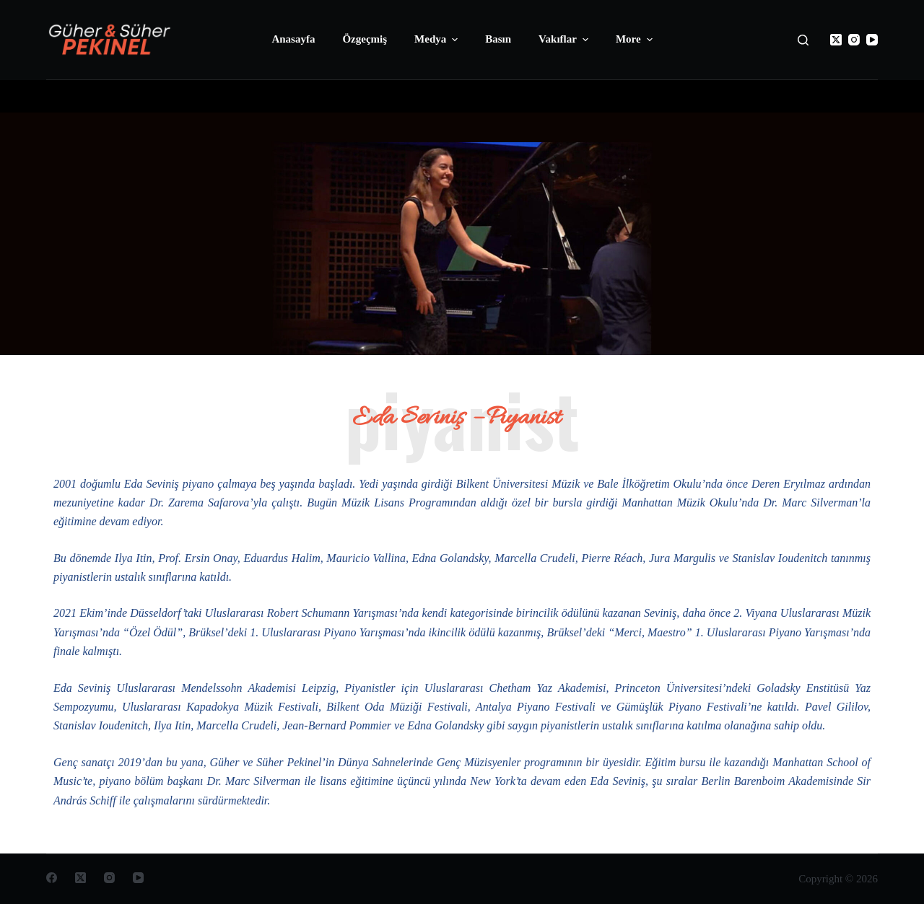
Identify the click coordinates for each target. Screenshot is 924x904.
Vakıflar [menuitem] (565, 39)
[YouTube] (872, 39)
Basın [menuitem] (498, 39)
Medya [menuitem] (437, 39)
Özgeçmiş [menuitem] (364, 39)
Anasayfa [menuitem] (293, 39)
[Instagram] (854, 39)
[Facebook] (51, 877)
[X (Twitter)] (836, 39)
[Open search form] (803, 40)
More (636, 39)
